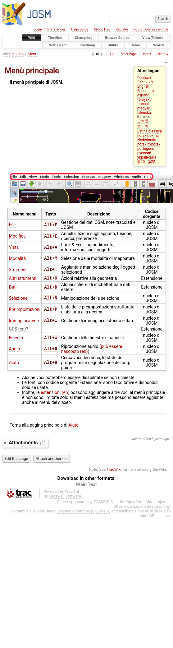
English (143, 86)
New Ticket (58, 45)
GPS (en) (17, 329)
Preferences (56, 29)
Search (158, 45)
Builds (113, 45)
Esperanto (145, 91)
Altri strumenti (22, 278)
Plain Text (86, 485)
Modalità (17, 258)
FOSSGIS (101, 502)
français (144, 104)
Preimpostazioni (24, 310)
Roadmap (87, 45)
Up (112, 54)
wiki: (7, 54)
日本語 (142, 121)
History (162, 54)
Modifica (17, 236)
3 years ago (160, 439)
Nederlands (146, 140)
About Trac (102, 29)
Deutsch (144, 78)
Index (147, 54)
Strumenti (18, 269)
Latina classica (149, 131)
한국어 (142, 126)
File (12, 224)
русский (144, 153)
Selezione (18, 298)
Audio (14, 349)
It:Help (18, 54)
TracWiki (114, 470)
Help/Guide (79, 29)
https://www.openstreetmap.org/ (142, 507)
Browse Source (117, 38)
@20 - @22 (146, 162)
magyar (143, 108)
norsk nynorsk (148, 144)
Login (38, 29)
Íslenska (144, 112)
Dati (13, 287)
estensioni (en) (55, 393)
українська (146, 157)
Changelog (83, 38)
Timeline (55, 38)
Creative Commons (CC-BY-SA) (83, 511)
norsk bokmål (148, 135)
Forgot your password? (151, 29)
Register (122, 29)
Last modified (140, 439)
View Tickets (152, 38)
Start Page (128, 54)
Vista (14, 247)
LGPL (152, 516)
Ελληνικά (145, 82)
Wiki (31, 38)
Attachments (27, 443)
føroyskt (144, 99)
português (145, 148)
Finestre (17, 338)
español (143, 95)
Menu (33, 54)
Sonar (135, 45)
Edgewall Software (65, 496)
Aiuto (14, 363)
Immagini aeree (24, 321)
